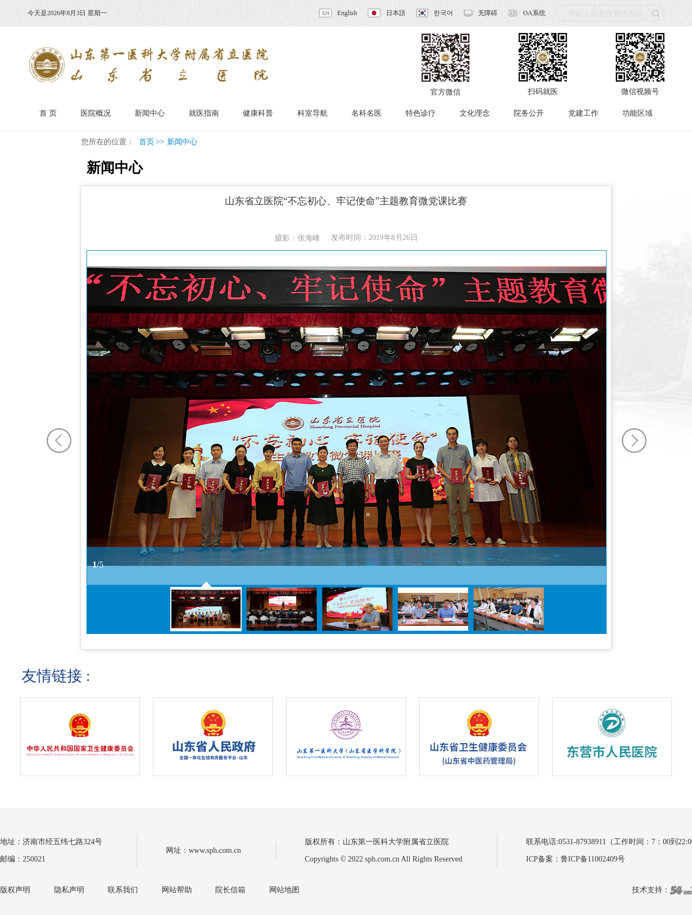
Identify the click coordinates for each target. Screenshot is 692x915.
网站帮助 (177, 890)
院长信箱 (230, 890)
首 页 (48, 113)
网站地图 (284, 890)
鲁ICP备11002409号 (593, 859)
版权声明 (15, 890)
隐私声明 (69, 890)
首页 (146, 142)
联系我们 (123, 890)
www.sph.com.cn (215, 850)
